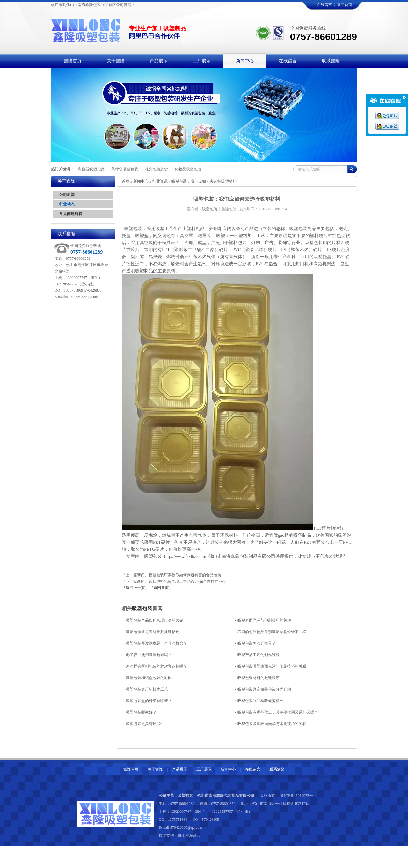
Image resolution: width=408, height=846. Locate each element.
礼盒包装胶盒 (156, 169)
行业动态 (67, 204)
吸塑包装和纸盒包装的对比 (147, 678)
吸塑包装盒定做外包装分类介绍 (263, 689)
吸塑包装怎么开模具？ (255, 643)
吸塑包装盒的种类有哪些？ (147, 701)
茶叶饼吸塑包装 (124, 169)
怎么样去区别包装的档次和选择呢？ (155, 666)
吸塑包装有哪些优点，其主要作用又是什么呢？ (276, 712)
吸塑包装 (142, 608)
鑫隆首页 (131, 769)
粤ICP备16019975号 (296, 795)
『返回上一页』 (135, 588)
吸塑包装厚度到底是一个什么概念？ (155, 643)
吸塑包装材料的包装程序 (257, 678)
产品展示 (179, 769)
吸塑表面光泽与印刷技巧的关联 (263, 620)
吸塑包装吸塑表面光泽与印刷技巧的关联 (270, 666)
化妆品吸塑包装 (188, 169)
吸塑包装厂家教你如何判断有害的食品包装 (185, 575)
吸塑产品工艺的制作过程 (257, 655)
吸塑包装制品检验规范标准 (259, 701)
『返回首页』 (160, 588)
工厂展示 (204, 769)
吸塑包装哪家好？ (140, 712)
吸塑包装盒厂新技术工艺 (145, 689)
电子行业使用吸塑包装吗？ (147, 655)
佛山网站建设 (189, 835)
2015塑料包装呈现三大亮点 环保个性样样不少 (187, 581)
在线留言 (324, 5)
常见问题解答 (70, 214)
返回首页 (344, 5)
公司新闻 (67, 194)
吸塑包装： (135, 228)
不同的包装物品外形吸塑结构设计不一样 (270, 632)
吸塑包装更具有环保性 (143, 724)
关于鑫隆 (155, 769)
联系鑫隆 (277, 769)
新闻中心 (141, 181)
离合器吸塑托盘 (91, 169)
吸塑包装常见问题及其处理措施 (151, 632)
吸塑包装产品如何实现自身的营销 (153, 620)
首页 (125, 181)
